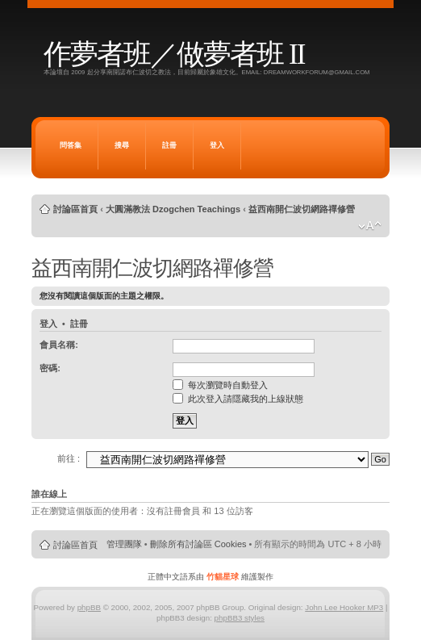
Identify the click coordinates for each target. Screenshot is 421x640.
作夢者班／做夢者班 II (174, 54)
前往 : (68, 458)
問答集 (70, 145)
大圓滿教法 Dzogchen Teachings (173, 209)
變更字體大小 (369, 226)
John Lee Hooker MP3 (344, 607)
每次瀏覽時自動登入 (220, 385)
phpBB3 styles (240, 617)
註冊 (169, 145)
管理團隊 (124, 544)
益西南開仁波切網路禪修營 (301, 209)
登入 (217, 145)
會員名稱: (59, 344)
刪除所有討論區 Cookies (198, 544)
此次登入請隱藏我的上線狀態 (238, 399)
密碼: (50, 368)
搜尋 (122, 145)
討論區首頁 (75, 209)
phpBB (89, 607)
